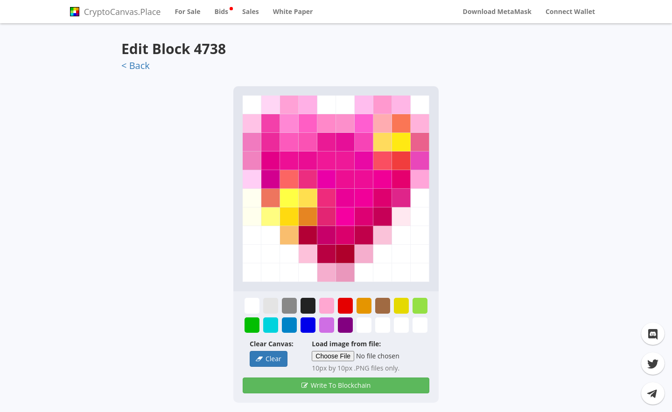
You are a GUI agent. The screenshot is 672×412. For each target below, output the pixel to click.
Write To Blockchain (341, 385)
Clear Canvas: (272, 343)
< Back (135, 65)
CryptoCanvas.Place (115, 11)
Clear (273, 358)
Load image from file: (346, 343)
